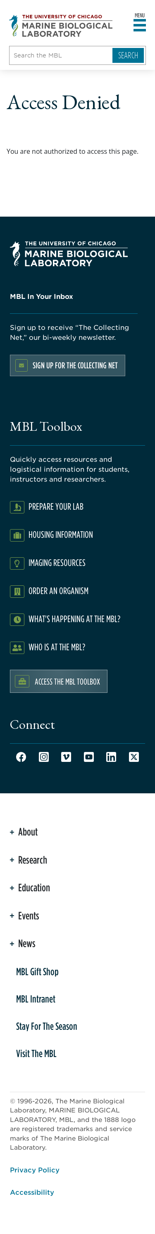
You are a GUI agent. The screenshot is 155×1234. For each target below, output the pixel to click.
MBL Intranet (35, 999)
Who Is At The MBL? (57, 647)
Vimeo (66, 757)
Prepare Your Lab (56, 506)
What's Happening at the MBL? (74, 618)
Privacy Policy (35, 1169)
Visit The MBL (36, 1053)
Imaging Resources (57, 562)
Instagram (44, 757)
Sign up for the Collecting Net (75, 365)
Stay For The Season (46, 1026)
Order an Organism (58, 590)
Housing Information (61, 534)
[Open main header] (140, 25)
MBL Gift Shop (37, 971)
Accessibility (32, 1192)
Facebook (21, 757)
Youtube (89, 757)
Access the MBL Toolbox (67, 681)
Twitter (134, 757)
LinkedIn (111, 757)
